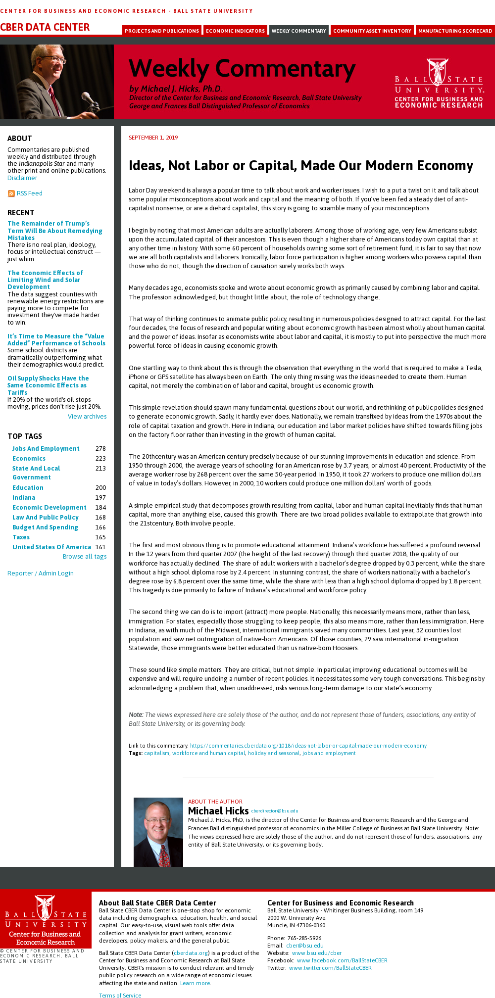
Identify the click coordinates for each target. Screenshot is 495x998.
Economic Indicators (235, 31)
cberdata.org (191, 953)
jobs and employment (46, 448)
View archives (87, 416)
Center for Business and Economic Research (84, 11)
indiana (23, 497)
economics (29, 458)
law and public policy (45, 517)
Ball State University (213, 11)
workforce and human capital (208, 753)
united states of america (51, 547)
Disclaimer (22, 178)
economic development (49, 507)
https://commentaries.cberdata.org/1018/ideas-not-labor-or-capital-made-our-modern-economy (308, 746)
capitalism (156, 753)
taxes (21, 537)
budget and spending (45, 527)
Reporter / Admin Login (40, 573)
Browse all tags (84, 556)
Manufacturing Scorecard (455, 31)
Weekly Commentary (299, 31)
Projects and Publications (162, 31)
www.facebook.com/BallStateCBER (342, 960)
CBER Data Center (45, 27)
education (28, 487)
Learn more (195, 983)
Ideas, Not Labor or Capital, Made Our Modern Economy (301, 165)
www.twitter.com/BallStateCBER (330, 967)
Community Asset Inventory (372, 31)
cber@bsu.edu (305, 945)
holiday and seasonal (273, 753)
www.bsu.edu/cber (317, 953)
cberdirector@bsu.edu (274, 810)
